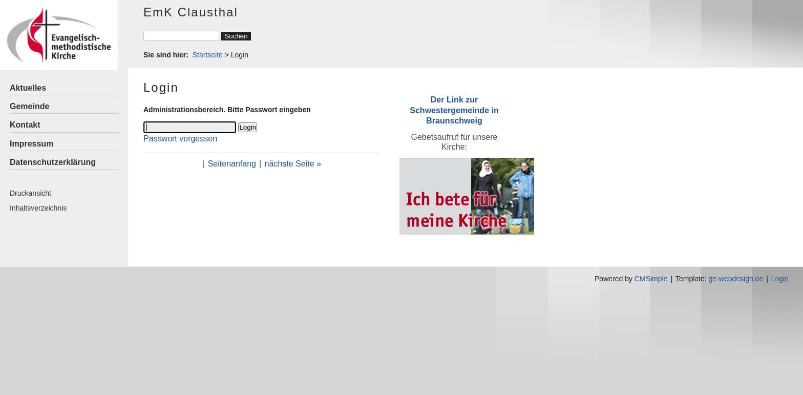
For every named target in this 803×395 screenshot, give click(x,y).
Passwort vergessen (180, 138)
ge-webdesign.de (736, 279)
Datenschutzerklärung (53, 162)
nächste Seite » (293, 163)
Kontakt (25, 124)
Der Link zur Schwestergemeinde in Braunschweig (454, 109)
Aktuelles (28, 88)
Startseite (208, 55)
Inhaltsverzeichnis (38, 208)
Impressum (31, 143)
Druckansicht (30, 193)
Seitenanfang (232, 163)
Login (780, 279)
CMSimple (651, 279)
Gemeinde (29, 106)
